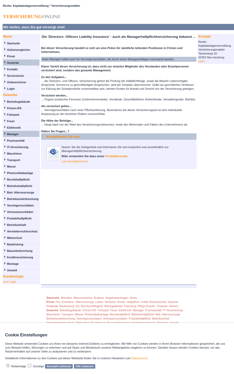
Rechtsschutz (157, 301)
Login (11, 88)
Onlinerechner (16, 82)
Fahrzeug (130, 306)
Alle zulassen (85, 366)
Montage (13, 263)
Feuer (11, 121)
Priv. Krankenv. (65, 301)
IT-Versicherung (17, 147)
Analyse (99, 297)
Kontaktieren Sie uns (63, 136)
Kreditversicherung (20, 257)
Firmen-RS (14, 108)
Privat (11, 56)
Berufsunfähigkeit (92, 306)
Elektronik (14, 127)
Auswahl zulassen (59, 366)
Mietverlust (14, 237)
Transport (13, 160)
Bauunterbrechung (19, 250)
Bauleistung (15, 244)
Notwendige (18, 366)
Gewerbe (13, 62)
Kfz (78, 306)
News (133, 297)
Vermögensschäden (20, 205)
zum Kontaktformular (75, 161)
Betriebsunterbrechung (23, 198)
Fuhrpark (13, 114)
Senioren (110, 301)
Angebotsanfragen (117, 297)
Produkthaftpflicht (19, 218)
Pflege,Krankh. (146, 306)
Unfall (144, 301)
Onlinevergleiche (18, 49)
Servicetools (15, 75)
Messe (11, 166)
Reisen (173, 306)
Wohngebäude (113, 306)
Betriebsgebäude (18, 101)
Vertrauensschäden (20, 211)
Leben (99, 301)
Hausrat (173, 301)
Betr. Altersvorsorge (20, 192)
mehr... (202, 61)
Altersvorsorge (85, 301)
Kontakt (12, 69)
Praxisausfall (16, 140)
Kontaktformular (116, 156)
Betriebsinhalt (16, 224)
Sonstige (38, 366)
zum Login (9, 281)
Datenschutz (139, 358)
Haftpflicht (133, 301)
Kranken (162, 306)
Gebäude (52, 306)
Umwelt (12, 270)
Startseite (13, 43)
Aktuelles (66, 297)
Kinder (121, 301)
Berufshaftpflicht (18, 179)
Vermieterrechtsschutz (22, 231)
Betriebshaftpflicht (19, 186)
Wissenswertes (83, 297)
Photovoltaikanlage (20, 173)
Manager (13, 134)
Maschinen (14, 153)
